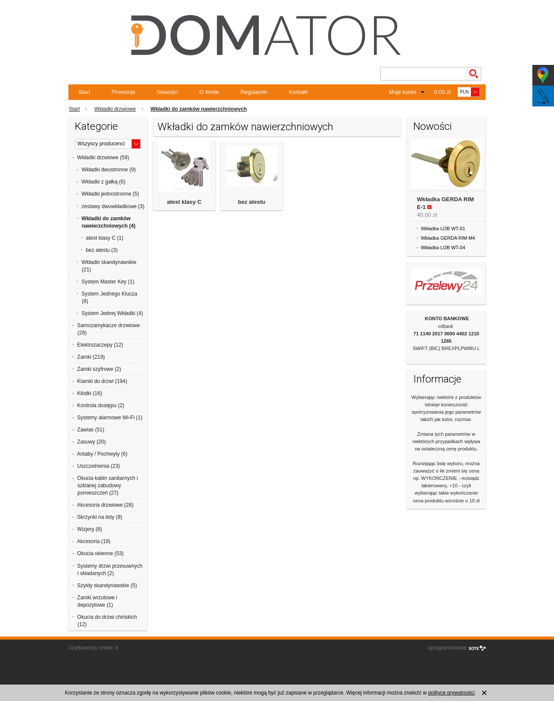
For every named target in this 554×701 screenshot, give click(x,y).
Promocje (123, 92)
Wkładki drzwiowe (114, 109)
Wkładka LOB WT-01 (443, 228)
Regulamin (253, 92)
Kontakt (298, 92)
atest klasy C (184, 202)
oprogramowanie (447, 648)
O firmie (209, 92)
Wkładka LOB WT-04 (443, 247)
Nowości (167, 92)
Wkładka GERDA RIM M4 (448, 238)
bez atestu (252, 202)
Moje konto (402, 92)
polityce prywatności (451, 693)
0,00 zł (442, 92)
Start (84, 92)
